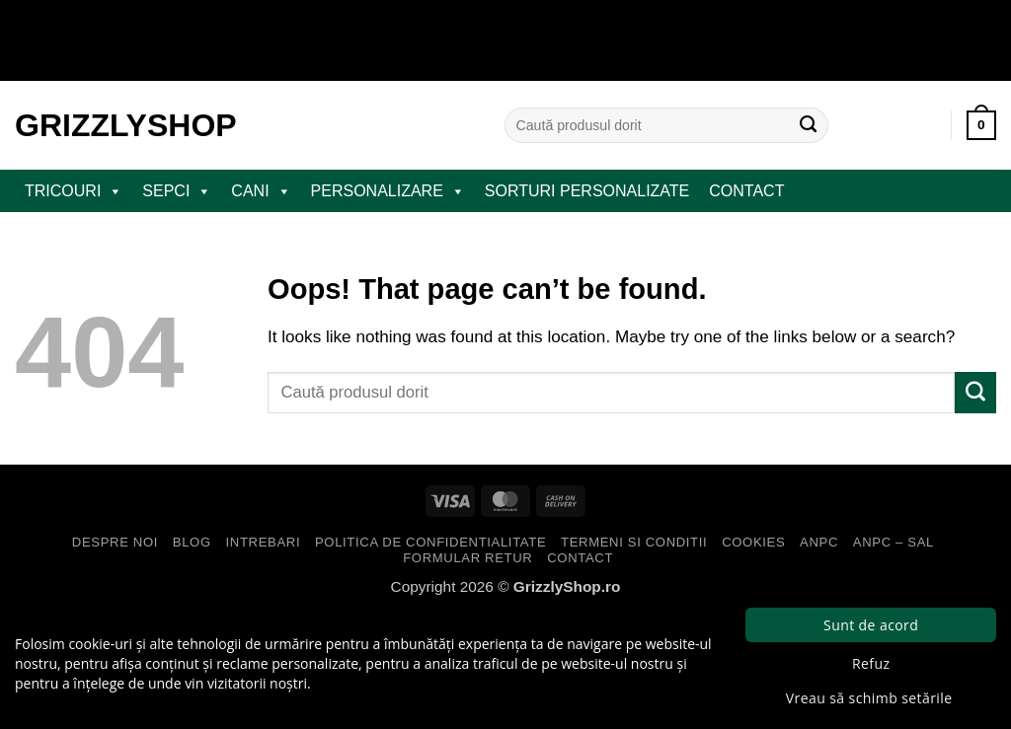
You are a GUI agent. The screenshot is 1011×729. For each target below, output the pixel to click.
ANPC (819, 542)
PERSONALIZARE (388, 191)
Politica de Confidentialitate (430, 542)
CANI (260, 191)
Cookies (753, 542)
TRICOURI (73, 191)
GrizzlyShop (126, 125)
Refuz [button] (871, 663)
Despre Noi (115, 542)
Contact (746, 190)
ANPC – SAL (893, 542)
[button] (981, 125)
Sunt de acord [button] (870, 625)
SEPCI (176, 191)
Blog (192, 542)
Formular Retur (467, 557)
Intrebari (263, 542)
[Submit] (808, 125)
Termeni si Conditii (634, 542)
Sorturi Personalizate (587, 190)
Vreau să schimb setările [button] (869, 698)
